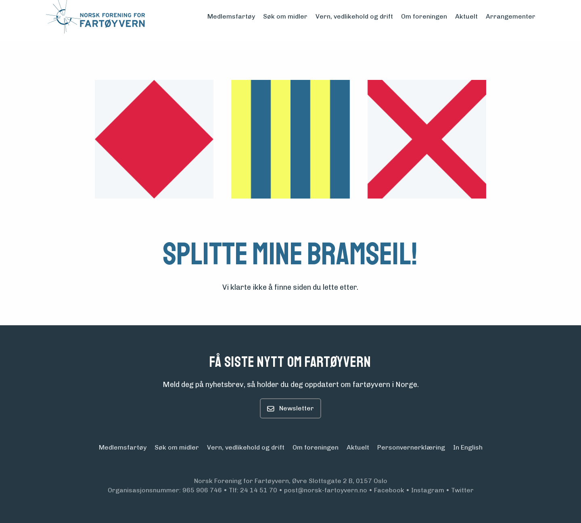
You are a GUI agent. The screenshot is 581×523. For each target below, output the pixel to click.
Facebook (389, 490)
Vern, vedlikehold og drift (354, 16)
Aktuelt (466, 16)
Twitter (462, 490)
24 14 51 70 (258, 490)
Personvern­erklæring (411, 449)
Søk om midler (285, 16)
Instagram (427, 490)
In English (468, 449)
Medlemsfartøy (231, 16)
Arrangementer (510, 16)
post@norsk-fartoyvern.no (325, 490)
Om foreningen (424, 16)
